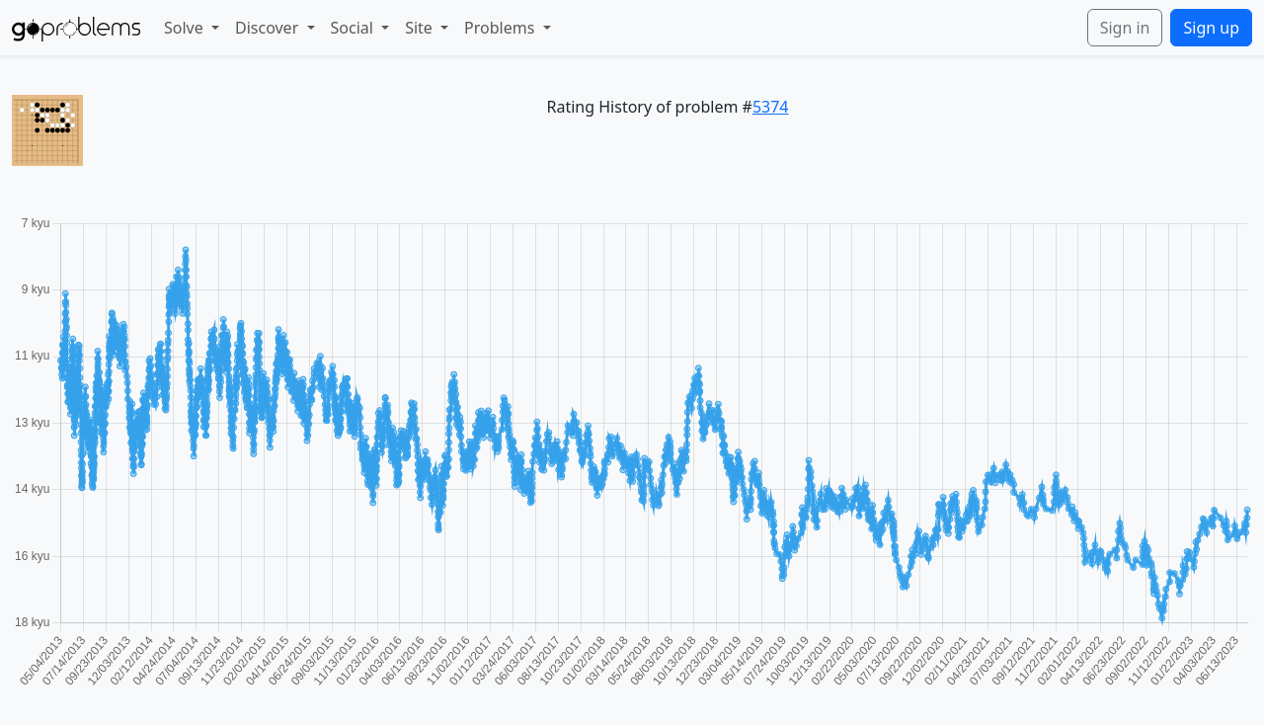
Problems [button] (501, 28)
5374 (770, 107)
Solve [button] (185, 28)
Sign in (1125, 28)
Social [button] (354, 28)
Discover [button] (268, 28)
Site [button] (420, 28)
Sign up (1211, 28)
